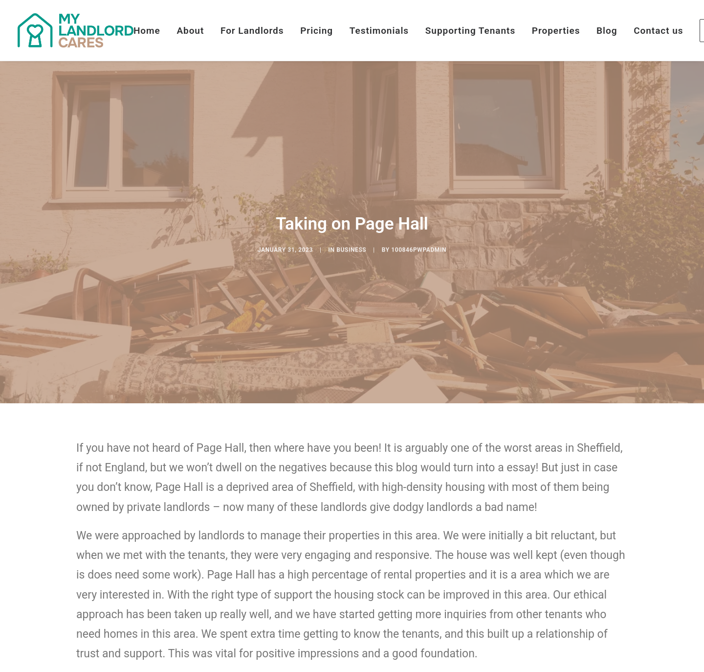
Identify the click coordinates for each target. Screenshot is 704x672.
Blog (606, 30)
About (190, 30)
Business (351, 264)
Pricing (316, 30)
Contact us (658, 30)
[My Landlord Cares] (75, 30)
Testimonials (379, 30)
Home (146, 30)
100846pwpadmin (418, 264)
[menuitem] (150, 30)
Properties (556, 30)
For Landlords (252, 30)
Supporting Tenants (470, 30)
